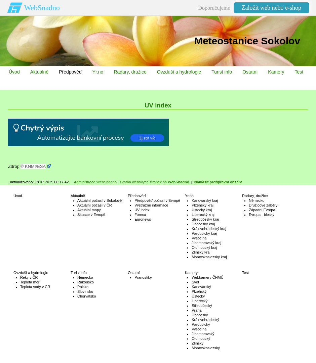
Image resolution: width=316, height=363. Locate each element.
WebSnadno (42, 7)
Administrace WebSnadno (95, 182)
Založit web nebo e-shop (271, 7)
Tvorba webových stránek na (154, 182)
